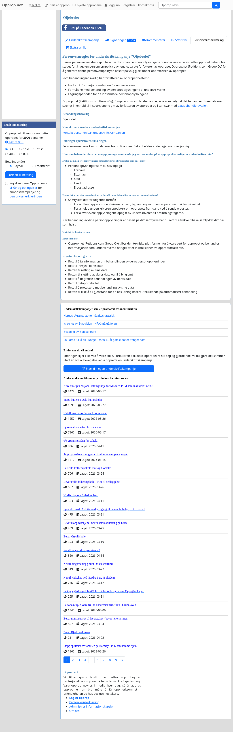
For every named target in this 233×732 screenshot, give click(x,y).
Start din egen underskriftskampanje (109, 369)
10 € (26, 149)
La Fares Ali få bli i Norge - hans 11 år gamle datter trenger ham (104, 339)
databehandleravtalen (192, 106)
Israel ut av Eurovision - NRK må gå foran (90, 323)
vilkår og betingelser (23, 188)
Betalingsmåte (15, 162)
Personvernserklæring (209, 40)
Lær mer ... (14, 142)
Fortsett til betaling (20, 175)
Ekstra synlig (75, 47)
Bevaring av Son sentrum (79, 331)
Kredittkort (42, 166)
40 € (12, 154)
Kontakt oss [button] (146, 5)
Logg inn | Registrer (120, 5)
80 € (26, 154)
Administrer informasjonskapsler (91, 706)
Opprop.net (12, 5)
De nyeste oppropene (87, 5)
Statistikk (179, 40)
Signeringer (120, 40)
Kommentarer (153, 40)
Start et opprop (57, 5)
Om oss (74, 711)
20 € (40, 149)
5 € (11, 149)
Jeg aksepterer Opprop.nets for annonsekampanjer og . (28, 189)
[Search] (185, 5)
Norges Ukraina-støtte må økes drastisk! (89, 315)
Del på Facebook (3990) (83, 28)
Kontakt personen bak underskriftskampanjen (93, 133)
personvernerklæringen (26, 196)
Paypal (18, 166)
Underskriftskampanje (82, 40)
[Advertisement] (29, 64)
